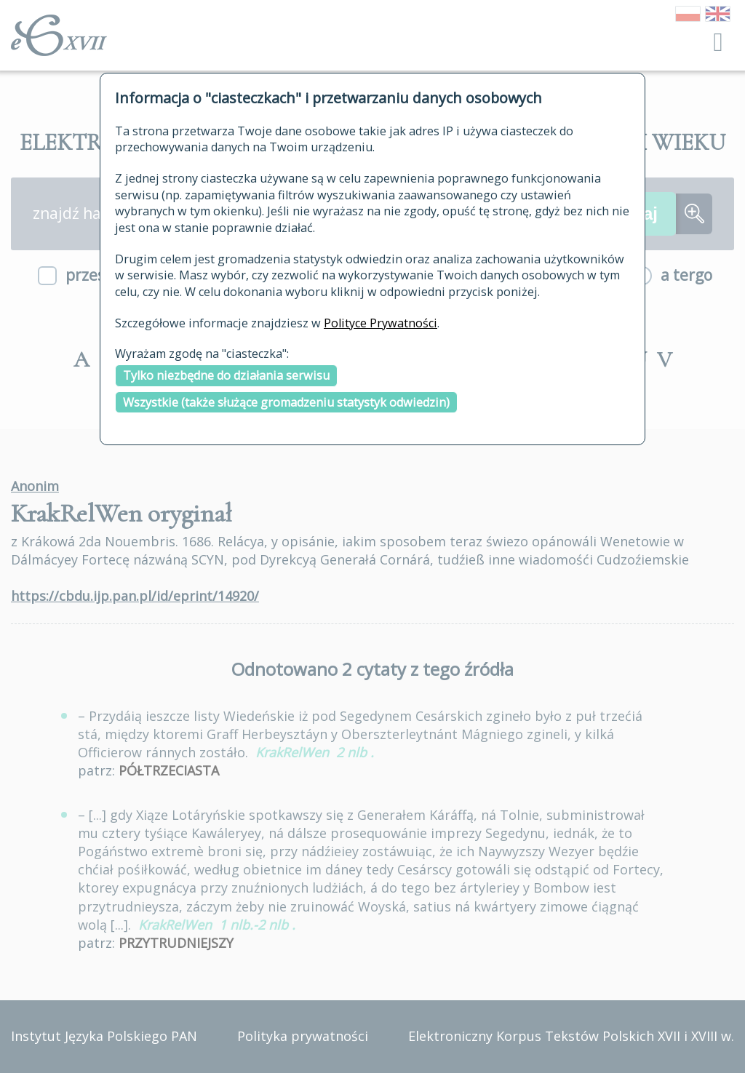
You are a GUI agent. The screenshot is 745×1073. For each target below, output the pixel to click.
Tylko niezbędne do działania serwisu (226, 375)
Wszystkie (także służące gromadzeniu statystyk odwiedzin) (286, 402)
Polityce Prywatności (380, 323)
